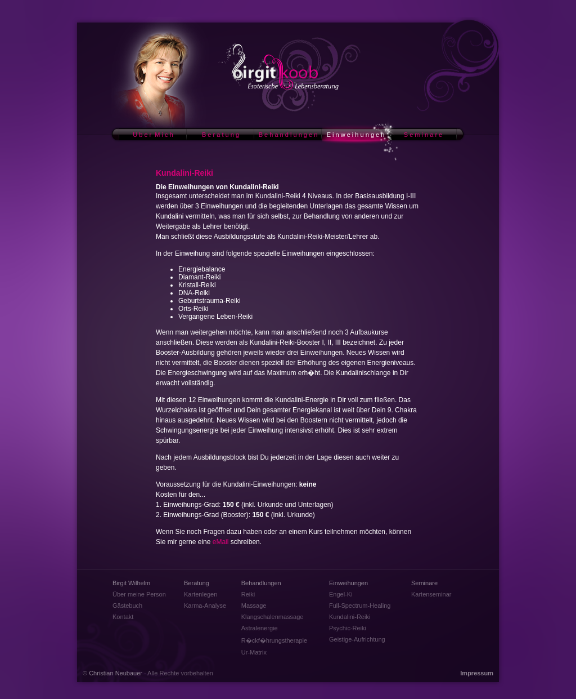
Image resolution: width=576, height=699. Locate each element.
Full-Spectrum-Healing (359, 605)
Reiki (248, 594)
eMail (221, 542)
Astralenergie (259, 628)
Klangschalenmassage (272, 616)
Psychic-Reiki (347, 628)
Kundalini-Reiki (349, 616)
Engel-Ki (341, 594)
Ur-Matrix (254, 652)
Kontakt (122, 616)
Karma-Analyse (205, 605)
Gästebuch (127, 605)
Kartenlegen (200, 594)
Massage (254, 605)
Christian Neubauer (115, 673)
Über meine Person (139, 594)
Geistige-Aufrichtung (357, 639)
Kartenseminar (431, 594)
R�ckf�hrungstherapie (274, 640)
